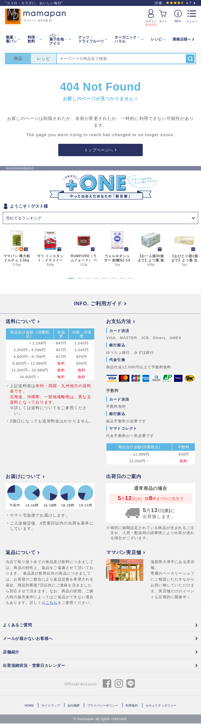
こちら (52, 603)
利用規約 (132, 706)
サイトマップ (50, 706)
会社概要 (73, 706)
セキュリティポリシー (161, 706)
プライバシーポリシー (102, 706)
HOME (29, 706)
